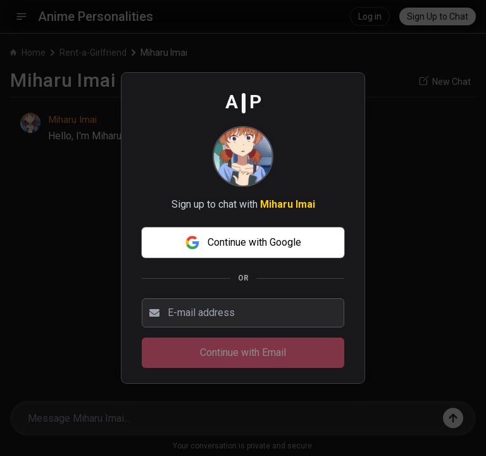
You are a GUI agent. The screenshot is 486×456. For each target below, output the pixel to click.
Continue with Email (243, 352)
